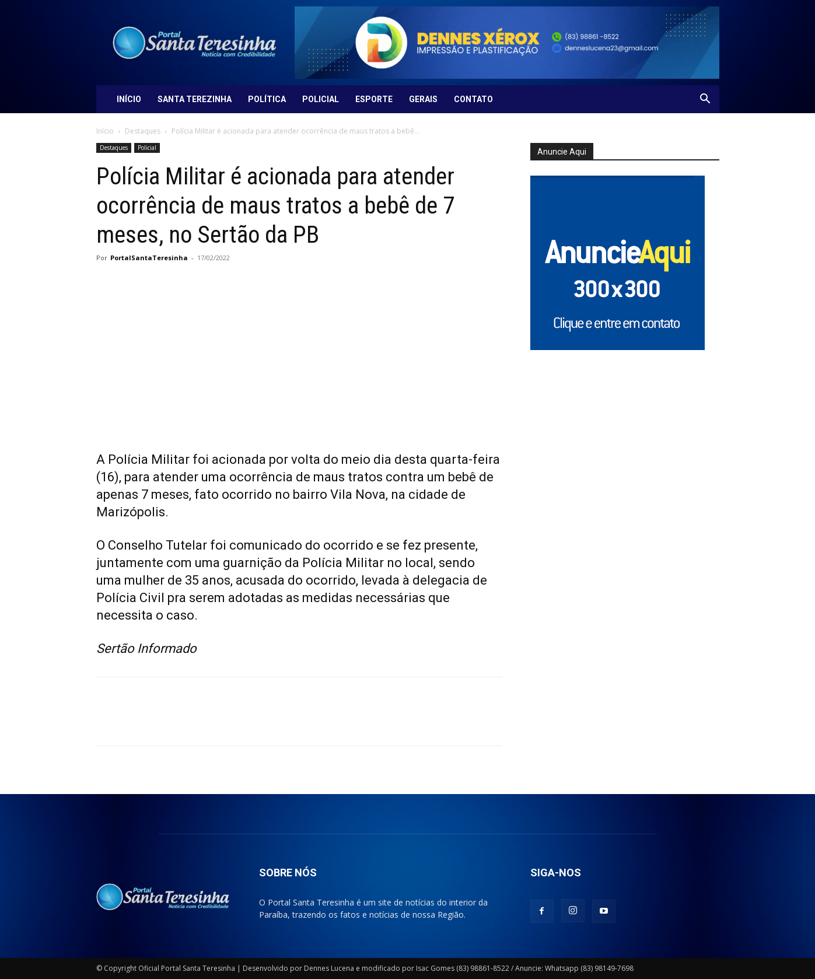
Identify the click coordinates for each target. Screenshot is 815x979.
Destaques (142, 131)
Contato (473, 99)
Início (129, 99)
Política (267, 99)
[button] (705, 100)
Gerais (423, 99)
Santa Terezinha (195, 99)
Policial (320, 99)
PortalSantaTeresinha (149, 257)
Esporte (374, 99)
